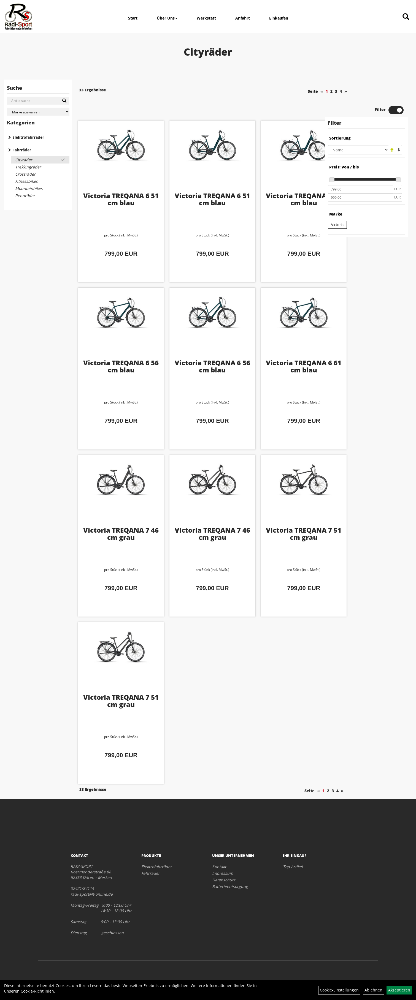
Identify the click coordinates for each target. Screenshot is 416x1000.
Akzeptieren (399, 990)
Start (132, 18)
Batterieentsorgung (230, 867)
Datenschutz (223, 860)
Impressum (222, 853)
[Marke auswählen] (38, 112)
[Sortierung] (358, 131)
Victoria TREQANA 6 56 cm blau (280, 180)
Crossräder (25, 174)
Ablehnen (373, 990)
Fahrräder (21, 149)
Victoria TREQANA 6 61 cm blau (280, 347)
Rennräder (25, 195)
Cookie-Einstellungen (339, 990)
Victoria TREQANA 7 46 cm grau (116, 514)
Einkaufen (278, 18)
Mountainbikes (29, 188)
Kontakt (219, 847)
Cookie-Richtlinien (37, 991)
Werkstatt (206, 18)
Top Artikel (293, 847)
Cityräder (23, 159)
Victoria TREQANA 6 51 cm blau (116, 180)
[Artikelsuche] (406, 16)
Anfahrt (242, 18)
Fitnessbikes (26, 181)
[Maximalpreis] (360, 179)
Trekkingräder (28, 167)
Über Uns (167, 18)
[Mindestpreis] (360, 170)
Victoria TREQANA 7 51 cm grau (280, 514)
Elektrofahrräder (28, 137)
